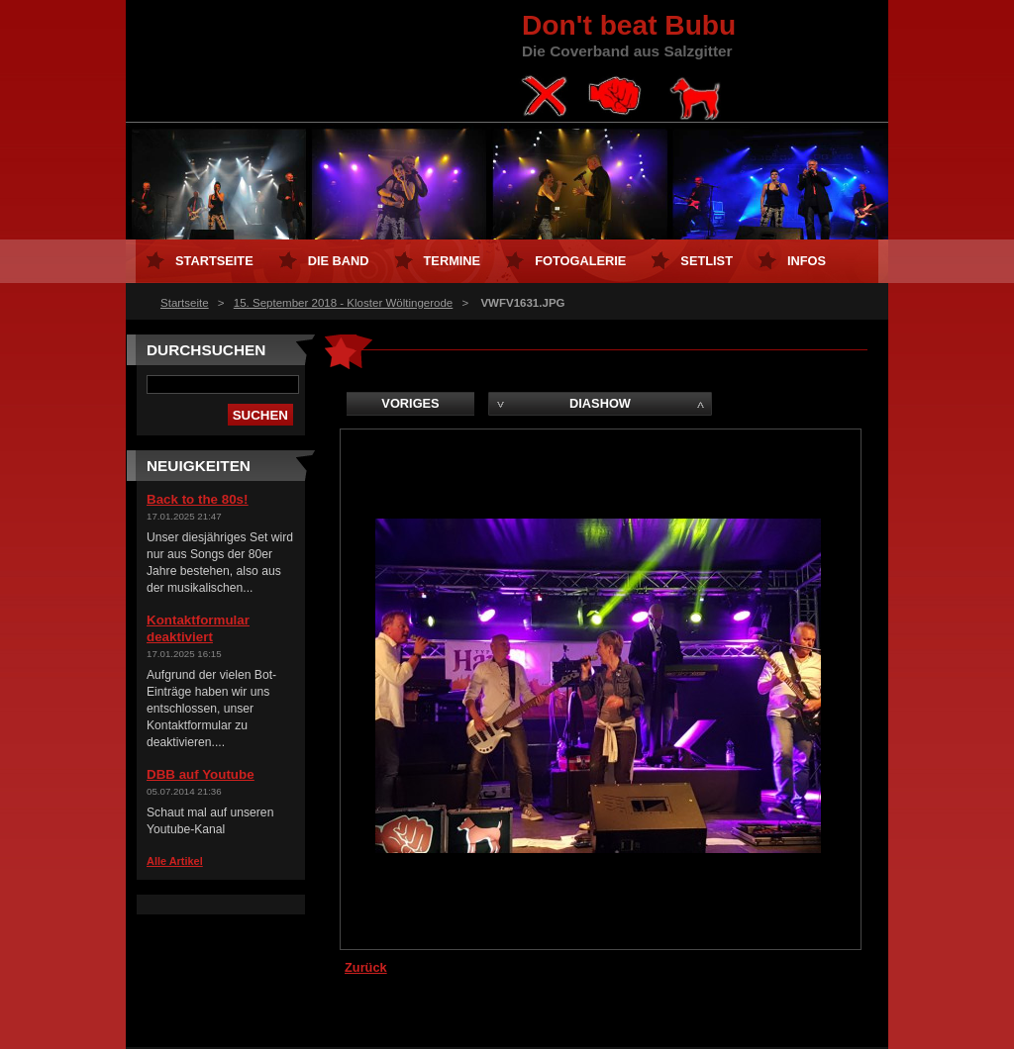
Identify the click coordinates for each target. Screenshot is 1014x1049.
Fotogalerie (580, 260)
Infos (806, 260)
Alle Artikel (175, 861)
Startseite (184, 303)
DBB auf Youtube (200, 774)
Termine (452, 260)
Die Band (338, 260)
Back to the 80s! (197, 499)
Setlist (706, 260)
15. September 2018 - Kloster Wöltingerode (343, 303)
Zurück (366, 967)
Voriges (410, 403)
